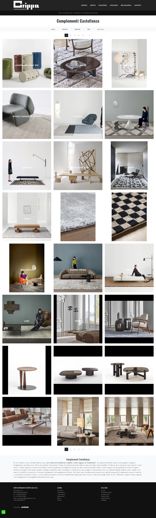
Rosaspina (129, 65)
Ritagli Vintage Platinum (27, 116)
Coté (27, 372)
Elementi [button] (64, 29)
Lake (26, 321)
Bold (129, 321)
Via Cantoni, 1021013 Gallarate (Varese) (20, 491)
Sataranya (129, 219)
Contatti (137, 5)
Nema (129, 270)
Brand (58, 498)
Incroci (129, 116)
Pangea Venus (78, 270)
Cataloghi (114, 5)
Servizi (93, 5)
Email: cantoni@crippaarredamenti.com (24, 498)
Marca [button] (53, 29)
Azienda (84, 5)
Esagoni (129, 168)
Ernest (78, 423)
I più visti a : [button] (101, 29)
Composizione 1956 (78, 168)
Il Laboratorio (61, 492)
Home (60, 13)
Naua (27, 219)
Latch (129, 372)
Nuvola (78, 219)
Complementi (77, 13)
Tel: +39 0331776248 (20, 496)
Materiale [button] (77, 29)
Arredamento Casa (106, 492)
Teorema (78, 116)
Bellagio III (26, 270)
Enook (78, 372)
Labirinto (26, 168)
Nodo (78, 321)
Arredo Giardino (105, 498)
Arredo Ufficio (105, 496)
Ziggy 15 (26, 423)
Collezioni (102, 5)
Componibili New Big (27, 65)
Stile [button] (88, 29)
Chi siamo (60, 490)
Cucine (103, 490)
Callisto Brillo (78, 65)
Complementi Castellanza (90, 13)
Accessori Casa (67, 13)
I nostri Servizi (61, 494)
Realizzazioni (126, 5)
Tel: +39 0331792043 (20, 494)
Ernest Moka (129, 423)
